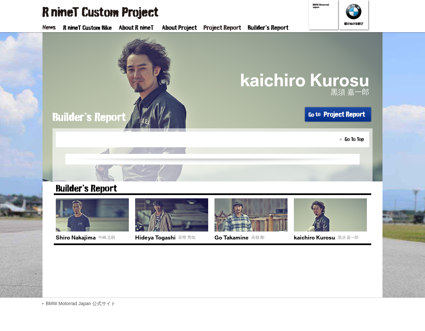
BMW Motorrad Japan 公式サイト (81, 303)
